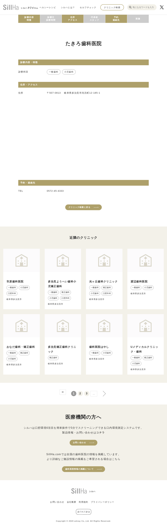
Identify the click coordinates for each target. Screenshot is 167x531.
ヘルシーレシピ (47, 7)
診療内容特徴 (29, 18)
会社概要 (71, 502)
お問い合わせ (79, 442)
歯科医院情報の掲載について (79, 469)
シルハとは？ (68, 7)
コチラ (100, 432)
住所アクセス (72, 18)
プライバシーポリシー (102, 502)
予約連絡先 (116, 18)
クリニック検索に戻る (79, 207)
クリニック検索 (112, 7)
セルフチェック (88, 7)
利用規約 (83, 502)
